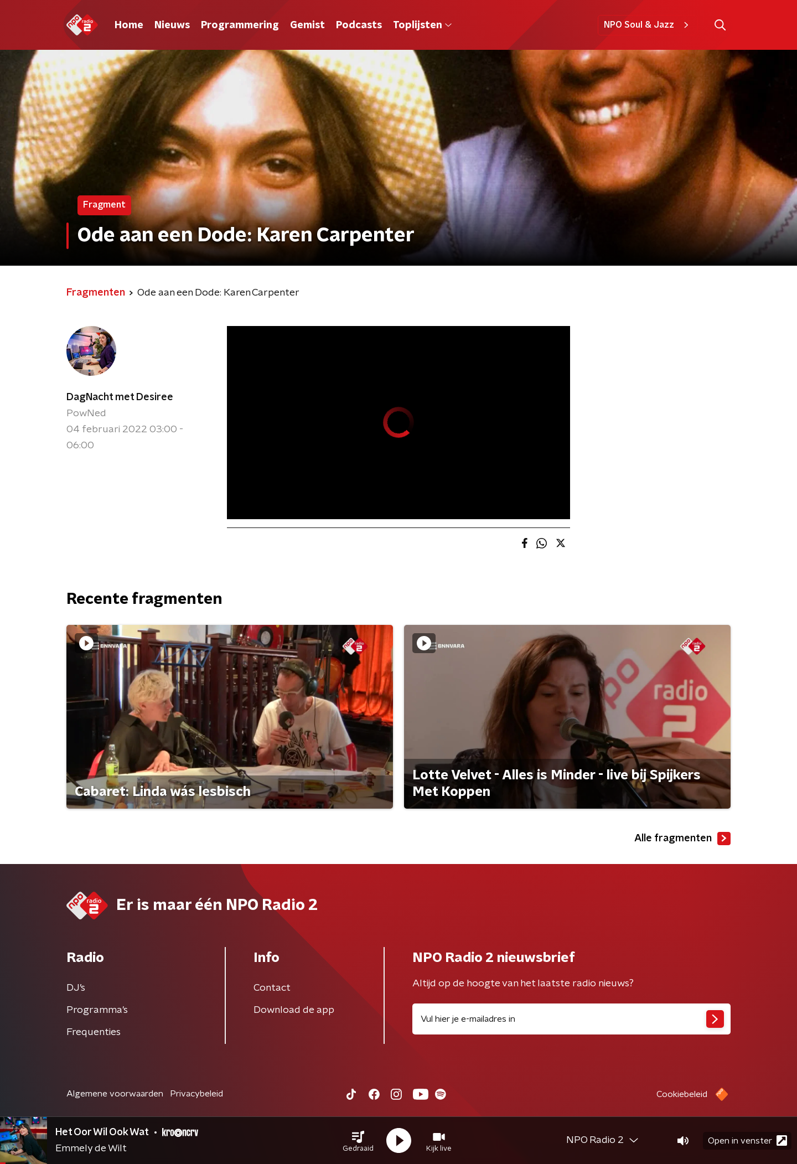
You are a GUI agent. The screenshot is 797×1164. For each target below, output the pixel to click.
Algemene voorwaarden (114, 1093)
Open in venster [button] (747, 1140)
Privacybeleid (196, 1093)
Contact (272, 988)
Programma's (97, 1010)
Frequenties (93, 1032)
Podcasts (359, 25)
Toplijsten (422, 25)
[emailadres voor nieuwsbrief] (571, 1018)
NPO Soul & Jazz (648, 24)
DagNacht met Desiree (119, 397)
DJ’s (75, 988)
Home (129, 25)
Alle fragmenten (682, 838)
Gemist (307, 25)
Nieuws (172, 25)
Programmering (240, 25)
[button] (358, 1140)
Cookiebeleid (681, 1094)
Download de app (293, 1010)
